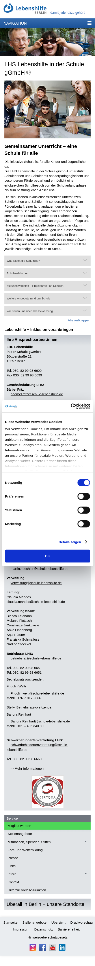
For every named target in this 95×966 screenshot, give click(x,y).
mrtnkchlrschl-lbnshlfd (39, 569)
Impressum (21, 929)
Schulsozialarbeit (17, 273)
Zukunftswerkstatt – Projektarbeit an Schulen (35, 285)
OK (47, 556)
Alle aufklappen (79, 320)
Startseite (10, 922)
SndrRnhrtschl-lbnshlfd (40, 721)
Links (11, 866)
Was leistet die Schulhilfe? (23, 260)
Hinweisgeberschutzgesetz (47, 937)
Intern (12, 874)
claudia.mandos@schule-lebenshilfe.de (36, 602)
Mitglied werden (19, 826)
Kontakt (13, 882)
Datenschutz (43, 929)
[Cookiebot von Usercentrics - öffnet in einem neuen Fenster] (70, 406)
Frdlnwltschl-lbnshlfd (37, 693)
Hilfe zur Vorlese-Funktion (27, 890)
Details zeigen (70, 542)
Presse (13, 858)
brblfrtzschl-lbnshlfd (37, 394)
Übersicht (58, 922)
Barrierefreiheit (69, 929)
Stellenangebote (20, 834)
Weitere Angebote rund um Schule (28, 298)
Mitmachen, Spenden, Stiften (29, 842)
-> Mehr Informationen (27, 768)
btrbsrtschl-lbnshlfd (36, 658)
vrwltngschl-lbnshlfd (36, 583)
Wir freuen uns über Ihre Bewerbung (30, 311)
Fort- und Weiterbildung (25, 850)
